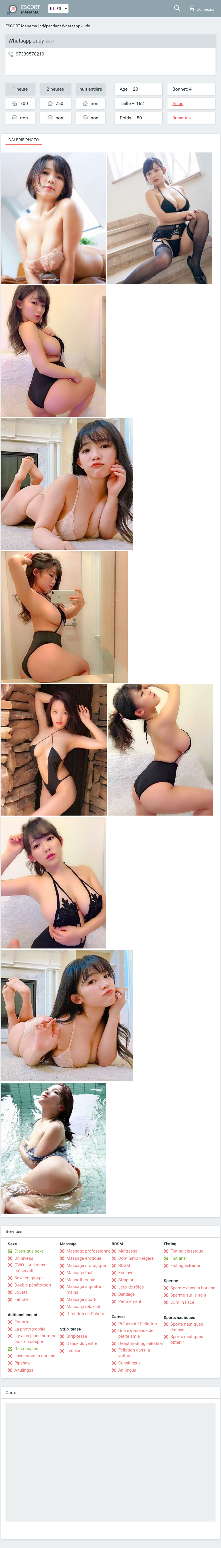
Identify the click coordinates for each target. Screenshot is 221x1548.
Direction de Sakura (85, 1313)
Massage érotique (83, 1258)
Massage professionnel (89, 1251)
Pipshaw (22, 1363)
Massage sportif (82, 1299)
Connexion (203, 8)
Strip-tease (76, 1336)
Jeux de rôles (131, 1287)
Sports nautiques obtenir (186, 1339)
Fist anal (178, 1258)
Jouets (21, 1292)
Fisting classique (186, 1251)
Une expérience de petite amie (135, 1333)
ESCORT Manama (21, 26)
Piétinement (129, 1301)
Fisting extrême (185, 1265)
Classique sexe (29, 1251)
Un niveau (23, 1258)
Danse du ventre (81, 1343)
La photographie (29, 1329)
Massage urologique (86, 1265)
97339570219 (30, 54)
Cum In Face (182, 1302)
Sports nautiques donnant (186, 1327)
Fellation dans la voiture (134, 1352)
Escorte (21, 1321)
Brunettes (181, 118)
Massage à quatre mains (83, 1289)
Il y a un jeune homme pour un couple (35, 1338)
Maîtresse (128, 1251)
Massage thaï (79, 1272)
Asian (177, 103)
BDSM (124, 1265)
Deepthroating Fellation (140, 1343)
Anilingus (127, 1370)
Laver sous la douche (34, 1355)
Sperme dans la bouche (192, 1288)
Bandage (126, 1294)
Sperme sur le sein (188, 1295)
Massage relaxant (83, 1306)
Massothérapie (80, 1279)
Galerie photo (23, 140)
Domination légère (136, 1258)
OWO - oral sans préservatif (29, 1267)
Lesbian (73, 1350)
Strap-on (126, 1279)
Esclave (125, 1272)
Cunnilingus (129, 1363)
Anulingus (23, 1370)
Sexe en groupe (29, 1277)
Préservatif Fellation (137, 1323)
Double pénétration (32, 1285)
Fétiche (21, 1299)
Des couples (26, 1348)
